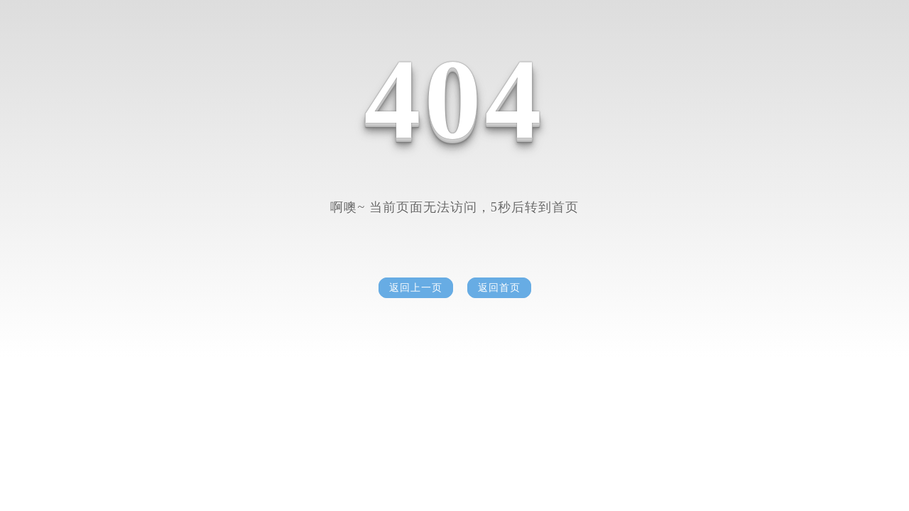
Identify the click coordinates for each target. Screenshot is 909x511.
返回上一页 (415, 287)
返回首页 (499, 287)
